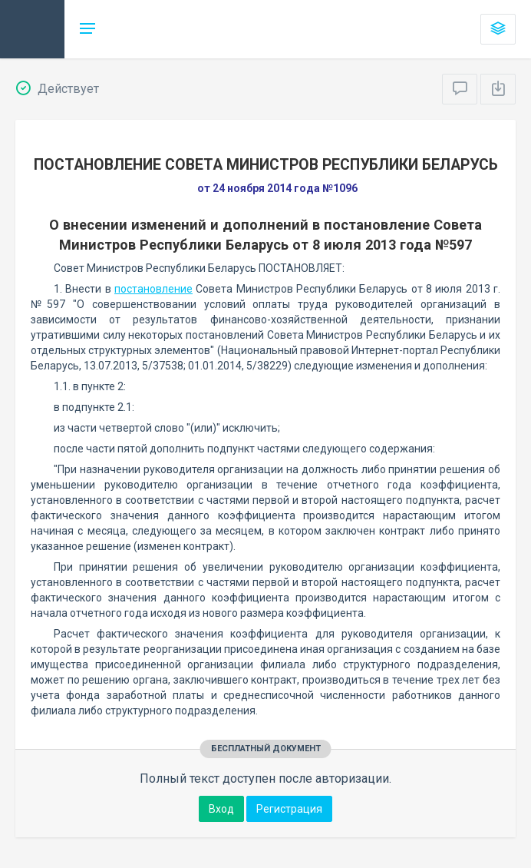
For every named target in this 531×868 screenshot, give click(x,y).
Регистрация (289, 809)
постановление (153, 289)
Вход (221, 809)
